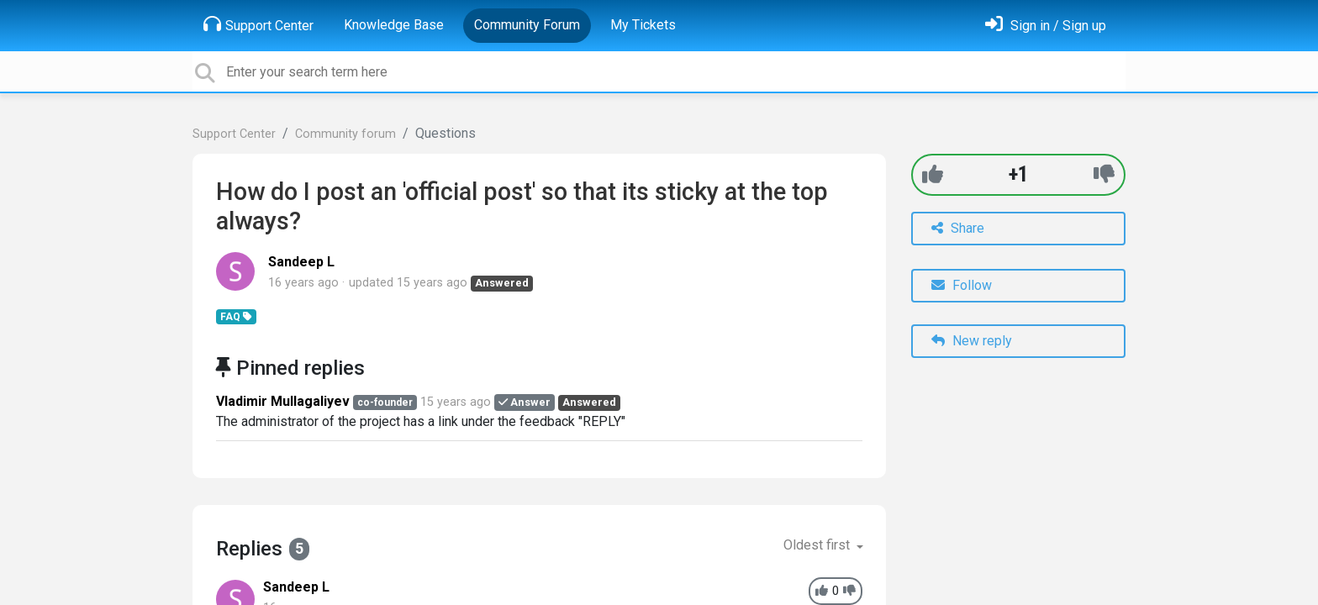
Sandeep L (301, 262)
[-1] (1104, 174)
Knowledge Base (394, 25)
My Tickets (643, 25)
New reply (971, 341)
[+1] (932, 174)
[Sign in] (1045, 25)
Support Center (258, 24)
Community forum (345, 134)
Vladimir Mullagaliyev (283, 401)
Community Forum (527, 25)
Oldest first (818, 545)
